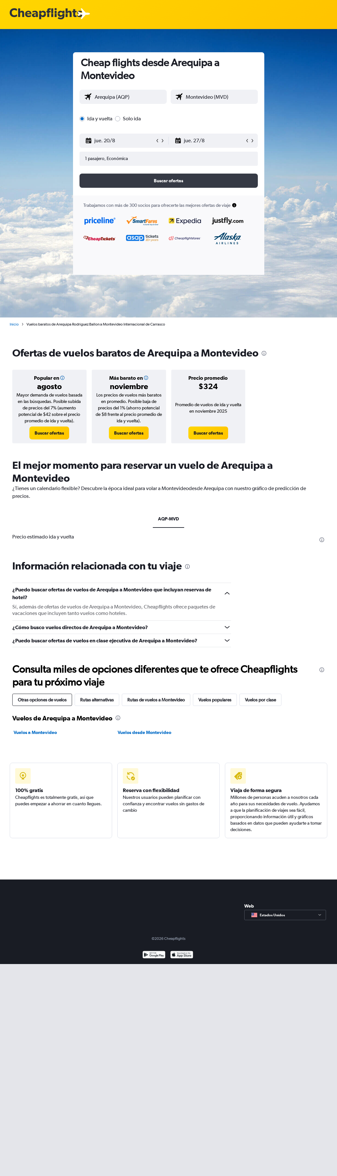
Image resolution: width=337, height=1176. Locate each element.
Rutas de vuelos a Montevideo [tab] (156, 699)
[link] (49, 433)
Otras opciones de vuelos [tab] (42, 699)
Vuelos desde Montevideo (144, 732)
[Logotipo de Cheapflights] (46, 14)
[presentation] (264, 353)
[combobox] (129, 97)
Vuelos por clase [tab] (260, 699)
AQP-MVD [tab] (168, 518)
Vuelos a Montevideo (35, 732)
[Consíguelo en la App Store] (182, 955)
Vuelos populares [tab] (214, 699)
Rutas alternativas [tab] (97, 699)
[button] (120, 140)
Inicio (14, 324)
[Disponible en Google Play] (154, 955)
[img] (62, 377)
